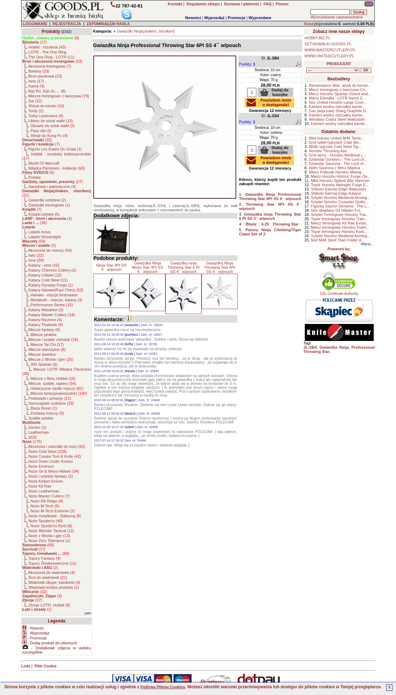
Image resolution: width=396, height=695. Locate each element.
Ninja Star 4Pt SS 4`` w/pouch (111, 267)
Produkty (51, 31)
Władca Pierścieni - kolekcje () (56, 168)
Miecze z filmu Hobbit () (52, 378)
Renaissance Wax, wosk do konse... (340, 85)
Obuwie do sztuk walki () (52, 126)
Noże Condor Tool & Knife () (54, 456)
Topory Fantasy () (44, 558)
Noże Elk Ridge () (46, 501)
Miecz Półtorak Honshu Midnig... (337, 172)
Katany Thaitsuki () (45, 325)
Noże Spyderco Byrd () (51, 526)
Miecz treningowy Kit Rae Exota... (340, 223)
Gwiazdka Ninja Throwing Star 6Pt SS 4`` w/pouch (219, 267)
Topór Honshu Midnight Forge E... (340, 185)
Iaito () (35, 255)
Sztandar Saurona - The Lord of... (338, 163)
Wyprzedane (260, 18)
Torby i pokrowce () (45, 116)
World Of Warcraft (43, 163)
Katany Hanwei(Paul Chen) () (55, 290)
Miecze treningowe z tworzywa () (58, 96)
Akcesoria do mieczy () (50, 250)
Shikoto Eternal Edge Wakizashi (338, 189)
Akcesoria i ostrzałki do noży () (56, 446)
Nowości (193, 18)
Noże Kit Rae (39, 486)
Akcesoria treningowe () (49, 66)
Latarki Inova (39, 232)
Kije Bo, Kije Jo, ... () (47, 91)
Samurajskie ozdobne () (51, 403)
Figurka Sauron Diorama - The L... (340, 206)
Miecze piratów (43, 334)
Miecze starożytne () (46, 349)
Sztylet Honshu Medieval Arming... (340, 197)
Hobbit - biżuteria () (47, 47)
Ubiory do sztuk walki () (50, 121)
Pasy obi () (40, 131)
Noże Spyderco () (45, 521)
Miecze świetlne (42, 354)
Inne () (36, 81)
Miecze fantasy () (44, 329)
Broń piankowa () (45, 76)
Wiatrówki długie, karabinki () (54, 582)
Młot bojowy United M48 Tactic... (337, 138)
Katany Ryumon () (45, 320)
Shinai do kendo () (46, 106)
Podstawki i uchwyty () (49, 398)
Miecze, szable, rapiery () (52, 383)
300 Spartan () (43, 364)
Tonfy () (35, 111)
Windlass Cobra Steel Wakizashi (337, 119)
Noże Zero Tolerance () (49, 541)
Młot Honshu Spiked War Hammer (340, 180)
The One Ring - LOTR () (51, 57)
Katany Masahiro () (45, 310)
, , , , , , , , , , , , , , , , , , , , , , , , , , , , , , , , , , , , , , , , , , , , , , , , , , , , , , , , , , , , (332, 70)
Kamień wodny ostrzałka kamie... (337, 106)
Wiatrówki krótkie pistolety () (53, 587)
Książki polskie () (44, 214)
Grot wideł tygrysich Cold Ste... (335, 142)
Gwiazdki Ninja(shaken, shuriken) (145, 31)
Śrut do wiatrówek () (47, 577)
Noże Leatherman (43, 491)
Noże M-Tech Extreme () (52, 511)
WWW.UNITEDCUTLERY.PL (329, 56)
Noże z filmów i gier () (49, 536)
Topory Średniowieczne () (52, 563)
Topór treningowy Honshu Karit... (339, 231)
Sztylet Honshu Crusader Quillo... (339, 202)
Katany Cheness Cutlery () (52, 270)
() (50, 38)
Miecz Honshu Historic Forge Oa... (340, 176)
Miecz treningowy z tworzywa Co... (338, 89)
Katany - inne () (43, 265)
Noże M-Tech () (44, 506)
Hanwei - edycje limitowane (53, 295)
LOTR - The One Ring (47, 52)
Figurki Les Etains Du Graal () (55, 149)
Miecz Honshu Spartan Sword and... (340, 94)
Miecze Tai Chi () (47, 344)
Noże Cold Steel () (47, 451)
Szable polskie (40, 418)
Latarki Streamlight (44, 237)
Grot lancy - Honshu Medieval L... (337, 155)
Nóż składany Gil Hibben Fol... (337, 210)
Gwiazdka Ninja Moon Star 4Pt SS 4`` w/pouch (147, 267)
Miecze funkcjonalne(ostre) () (58, 393)
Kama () (36, 86)
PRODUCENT (338, 64)
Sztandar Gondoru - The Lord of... (338, 159)
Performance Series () (51, 305)
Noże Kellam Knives (45, 481)
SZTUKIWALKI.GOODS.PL (327, 44)
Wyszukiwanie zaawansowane (336, 17)
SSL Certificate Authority (339, 292)
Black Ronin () (43, 408)
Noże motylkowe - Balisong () (54, 516)
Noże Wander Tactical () (51, 531)
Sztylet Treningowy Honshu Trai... (340, 214)
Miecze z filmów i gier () (50, 359)
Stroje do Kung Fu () (49, 135)
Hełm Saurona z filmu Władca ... (336, 168)
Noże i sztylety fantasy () (50, 476)
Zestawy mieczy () (47, 413)
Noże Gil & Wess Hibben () (53, 471)
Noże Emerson (41, 466)
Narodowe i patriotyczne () (52, 186)
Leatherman (38, 432)
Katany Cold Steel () (48, 280)
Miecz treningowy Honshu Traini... (340, 227)
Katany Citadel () (45, 275)
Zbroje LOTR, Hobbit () (49, 605)
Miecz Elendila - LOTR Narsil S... (337, 98)
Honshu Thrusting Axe (328, 151)
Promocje (236, 18)
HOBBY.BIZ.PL (317, 38)
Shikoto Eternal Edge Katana (336, 193)
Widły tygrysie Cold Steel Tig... (335, 146)
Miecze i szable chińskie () (53, 339)
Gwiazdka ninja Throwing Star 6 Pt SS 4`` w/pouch (183, 267)
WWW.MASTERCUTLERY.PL (330, 50)
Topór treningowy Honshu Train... (339, 219)
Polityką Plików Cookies (162, 687)
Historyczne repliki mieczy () (56, 388)
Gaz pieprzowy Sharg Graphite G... (339, 111)
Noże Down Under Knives (50, 461)
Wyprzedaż (214, 18)
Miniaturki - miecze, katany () (56, 300)
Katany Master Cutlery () (51, 315)
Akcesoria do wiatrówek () (51, 572)
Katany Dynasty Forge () (50, 285)
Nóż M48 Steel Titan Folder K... (338, 240)
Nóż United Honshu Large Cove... (338, 102)
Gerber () (37, 427)
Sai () (35, 101)
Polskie (34, 177)
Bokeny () (38, 71)
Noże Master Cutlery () (49, 496)
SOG (32, 437)
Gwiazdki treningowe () (49, 205)
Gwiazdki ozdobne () (47, 200)
